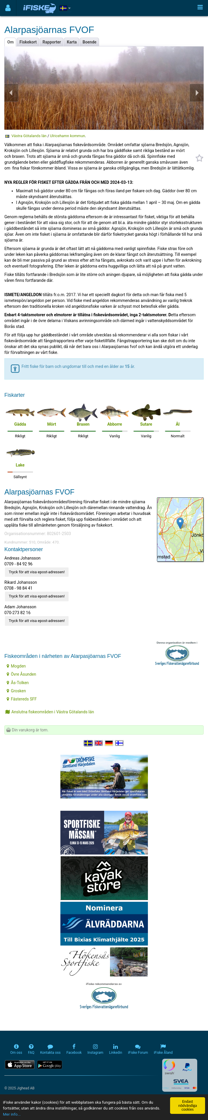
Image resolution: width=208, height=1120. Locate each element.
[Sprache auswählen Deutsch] (109, 743)
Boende (90, 42)
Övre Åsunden (21, 674)
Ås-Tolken (18, 682)
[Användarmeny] (8, 8)
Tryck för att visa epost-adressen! (37, 572)
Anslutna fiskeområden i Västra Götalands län (50, 712)
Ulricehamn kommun (67, 136)
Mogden (16, 666)
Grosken (16, 691)
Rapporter (52, 42)
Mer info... (12, 1114)
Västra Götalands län (28, 136)
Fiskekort (28, 42)
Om (10, 42)
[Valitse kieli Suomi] (119, 743)
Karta (72, 42)
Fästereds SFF (22, 699)
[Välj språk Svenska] (88, 743)
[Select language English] (99, 743)
